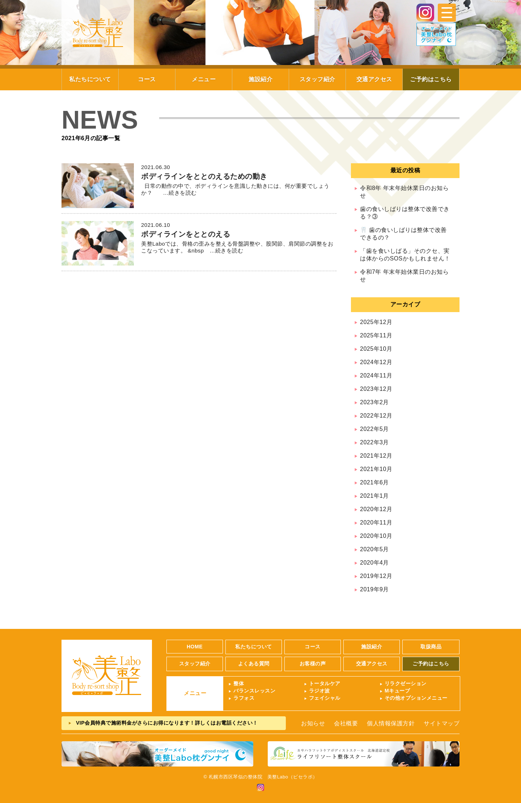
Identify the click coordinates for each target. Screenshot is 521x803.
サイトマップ (441, 723)
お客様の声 (313, 663)
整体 (238, 683)
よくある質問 (254, 663)
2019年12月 (376, 576)
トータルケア (324, 683)
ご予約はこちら (431, 79)
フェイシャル (324, 698)
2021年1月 (374, 496)
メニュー (204, 79)
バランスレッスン (254, 691)
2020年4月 (374, 563)
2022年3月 (374, 442)
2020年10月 (376, 536)
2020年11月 (376, 522)
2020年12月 (376, 509)
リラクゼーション (406, 683)
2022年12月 (376, 416)
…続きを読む (177, 193)
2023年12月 (376, 389)
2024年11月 (376, 375)
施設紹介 (260, 79)
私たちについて (90, 79)
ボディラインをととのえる (185, 234)
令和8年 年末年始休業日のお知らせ (404, 192)
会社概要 (346, 723)
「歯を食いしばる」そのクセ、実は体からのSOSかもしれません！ (405, 255)
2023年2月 (374, 402)
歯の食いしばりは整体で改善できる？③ (405, 213)
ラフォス (243, 698)
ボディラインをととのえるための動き (204, 176)
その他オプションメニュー (416, 698)
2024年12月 (376, 362)
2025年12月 (376, 322)
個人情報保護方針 (391, 723)
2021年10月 (376, 469)
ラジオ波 (319, 691)
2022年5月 (374, 429)
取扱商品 (430, 646)
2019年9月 (374, 589)
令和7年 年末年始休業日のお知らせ (404, 275)
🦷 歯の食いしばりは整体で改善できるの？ (403, 234)
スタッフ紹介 (317, 79)
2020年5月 (374, 549)
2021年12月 (376, 456)
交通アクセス (374, 79)
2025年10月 (376, 349)
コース (147, 79)
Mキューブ (397, 691)
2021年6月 (374, 482)
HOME (195, 646)
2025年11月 (376, 335)
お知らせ (313, 723)
